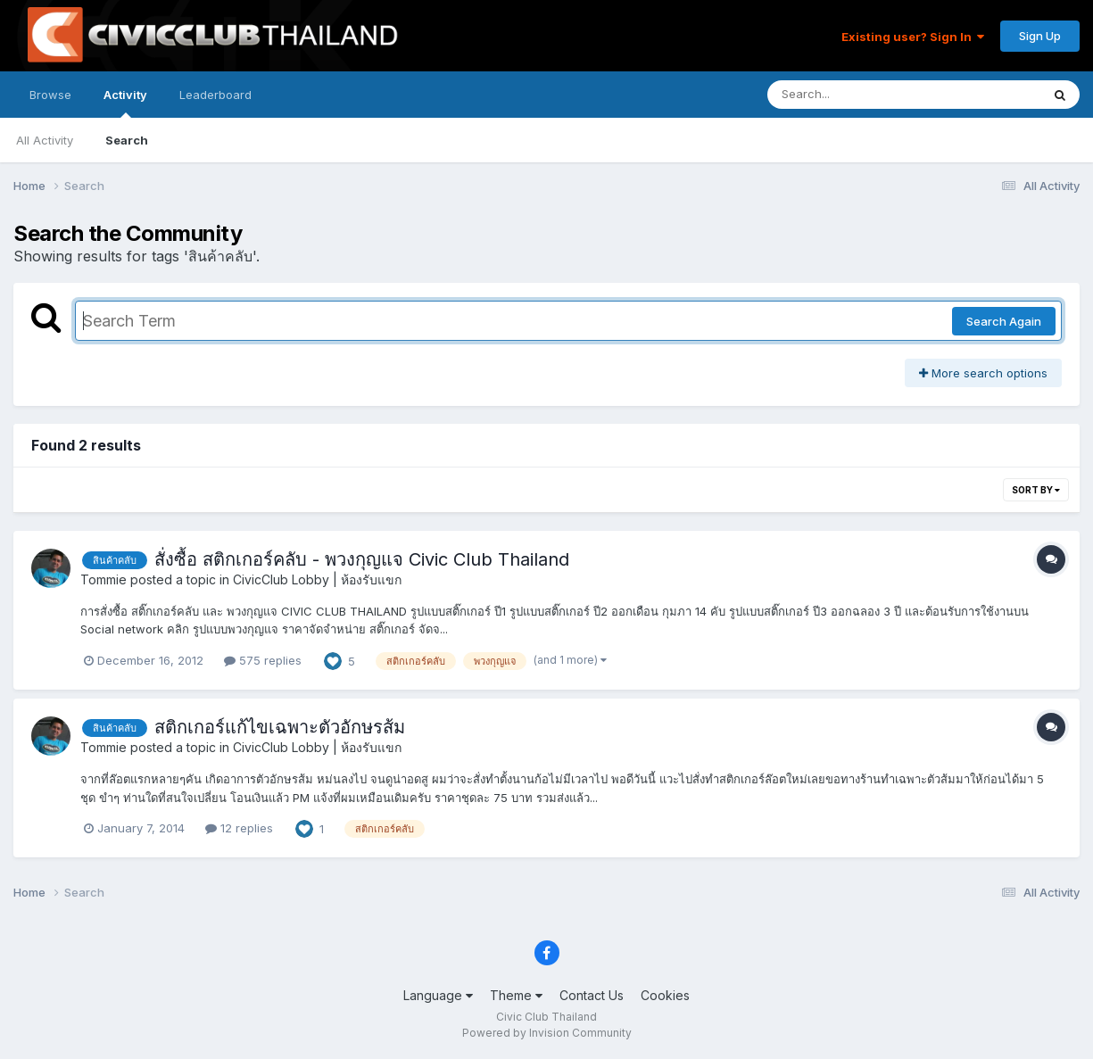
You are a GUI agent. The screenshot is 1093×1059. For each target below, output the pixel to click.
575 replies (263, 660)
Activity (125, 102)
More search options (983, 373)
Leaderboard (215, 94)
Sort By (1036, 489)
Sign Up (1040, 36)
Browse (50, 94)
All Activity (44, 140)
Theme (516, 995)
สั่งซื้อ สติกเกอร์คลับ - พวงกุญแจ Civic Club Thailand (361, 559)
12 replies (239, 828)
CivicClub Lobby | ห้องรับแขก (317, 579)
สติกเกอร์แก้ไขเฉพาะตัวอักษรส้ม (279, 727)
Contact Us (591, 995)
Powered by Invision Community (547, 1032)
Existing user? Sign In (912, 36)
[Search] (855, 94)
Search (126, 140)
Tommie (103, 579)
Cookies (665, 995)
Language (438, 995)
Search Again (1003, 321)
